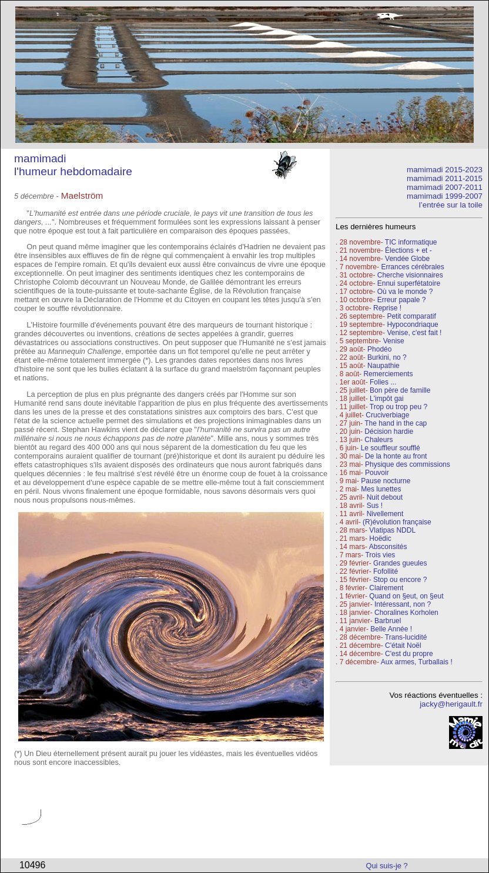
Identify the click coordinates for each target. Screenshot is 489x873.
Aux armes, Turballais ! (417, 662)
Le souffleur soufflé (390, 448)
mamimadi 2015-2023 (445, 169)
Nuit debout (385, 497)
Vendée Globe (407, 259)
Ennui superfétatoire (408, 283)
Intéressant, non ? (402, 604)
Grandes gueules (400, 563)
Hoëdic (380, 538)
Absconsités (388, 547)
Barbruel (387, 621)
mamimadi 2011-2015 (445, 178)
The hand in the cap (395, 423)
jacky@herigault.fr (451, 704)
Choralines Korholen (406, 612)
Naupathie (383, 366)
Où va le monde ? (405, 291)
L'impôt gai (387, 398)
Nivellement (385, 514)
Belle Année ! (391, 629)
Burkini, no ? (387, 357)
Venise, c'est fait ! (414, 333)
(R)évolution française (397, 522)
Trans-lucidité (406, 637)
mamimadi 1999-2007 (445, 196)
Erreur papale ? (400, 300)
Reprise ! (387, 308)
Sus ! (375, 505)
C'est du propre (409, 654)
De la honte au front (396, 456)
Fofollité (385, 571)
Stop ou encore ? (400, 580)
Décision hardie (388, 431)
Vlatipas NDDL (392, 530)
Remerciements (388, 374)
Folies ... (383, 382)
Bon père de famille (400, 390)
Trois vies (380, 555)
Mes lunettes (381, 489)
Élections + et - (408, 250)
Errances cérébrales (412, 267)
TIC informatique (411, 242)
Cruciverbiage (387, 415)
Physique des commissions (407, 464)
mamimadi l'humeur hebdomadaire (73, 165)
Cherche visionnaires (410, 275)
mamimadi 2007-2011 (445, 187)
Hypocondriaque (412, 324)
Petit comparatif (411, 316)
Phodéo (379, 349)
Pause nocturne (385, 481)
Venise (393, 341)
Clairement (386, 588)
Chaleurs (378, 440)
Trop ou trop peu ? (398, 407)
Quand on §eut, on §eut (406, 596)
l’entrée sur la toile (451, 204)
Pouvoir (377, 473)
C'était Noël (403, 645)
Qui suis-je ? (387, 865)
